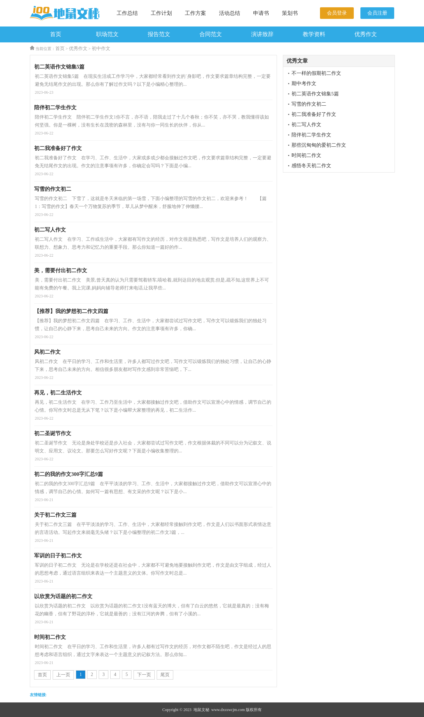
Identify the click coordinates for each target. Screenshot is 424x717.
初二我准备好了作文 (314, 114)
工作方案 (195, 13)
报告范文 (159, 34)
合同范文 (210, 34)
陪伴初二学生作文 (311, 134)
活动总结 (229, 13)
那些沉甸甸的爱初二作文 (319, 145)
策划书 (290, 13)
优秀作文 (365, 34)
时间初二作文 (306, 155)
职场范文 (107, 34)
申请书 (261, 13)
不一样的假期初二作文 (316, 73)
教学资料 (314, 34)
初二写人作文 (306, 124)
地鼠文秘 (201, 709)
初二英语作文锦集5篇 (315, 93)
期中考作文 (304, 83)
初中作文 (101, 48)
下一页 (144, 674)
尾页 (165, 674)
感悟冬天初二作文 (311, 165)
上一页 (63, 674)
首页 (55, 34)
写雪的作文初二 (309, 104)
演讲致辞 (262, 34)
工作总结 (127, 13)
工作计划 (161, 13)
